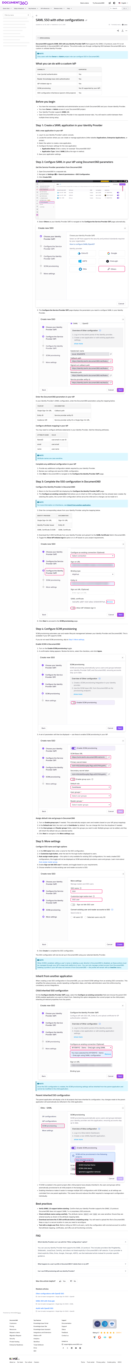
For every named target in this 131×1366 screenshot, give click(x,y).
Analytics (36, 1338)
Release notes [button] (58, 8)
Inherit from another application (79, 505)
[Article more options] (126, 30)
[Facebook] (63, 1348)
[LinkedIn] (71, 1348)
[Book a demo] (85, 3)
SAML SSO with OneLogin (45, 1301)
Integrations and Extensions (42, 1332)
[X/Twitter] (67, 1348)
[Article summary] (82, 37)
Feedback (65, 1332)
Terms (83, 1362)
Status (64, 1329)
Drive (35, 1348)
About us (12, 1362)
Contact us (65, 1335)
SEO (35, 1351)
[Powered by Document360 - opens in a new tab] (12, 1313)
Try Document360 (98, 3)
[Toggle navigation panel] (33, 16)
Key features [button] (32, 8)
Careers (36, 1362)
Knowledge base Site (40, 1326)
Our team (20, 1362)
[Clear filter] (28, 15)
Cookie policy (111, 1362)
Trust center (91, 1362)
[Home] (15, 3)
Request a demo (15, 1332)
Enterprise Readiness (16, 1345)
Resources (13, 1329)
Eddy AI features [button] (19, 8)
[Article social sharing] (117, 30)
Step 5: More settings (76, 640)
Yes (62, 1281)
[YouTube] (75, 1348)
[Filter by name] (16, 15)
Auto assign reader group (48, 862)
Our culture (28, 1362)
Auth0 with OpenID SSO (44, 1308)
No (73, 1281)
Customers (13, 1323)
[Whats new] (109, 3)
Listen (124, 24)
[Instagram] (80, 1348)
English (122, 3)
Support (64, 1326)
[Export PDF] (122, 30)
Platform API (37, 1335)
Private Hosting (14, 1341)
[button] (119, 8)
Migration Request (15, 1335)
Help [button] (68, 8)
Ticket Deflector (39, 1345)
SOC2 (119, 1362)
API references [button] (45, 8)
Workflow (37, 1341)
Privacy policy (100, 1362)
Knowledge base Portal (41, 1323)
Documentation (66, 1323)
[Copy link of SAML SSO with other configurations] (86, 20)
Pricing (12, 1326)
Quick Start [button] (6, 8)
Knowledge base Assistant (42, 1329)
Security (12, 1338)
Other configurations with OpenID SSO (50, 1294)
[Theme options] (114, 3)
